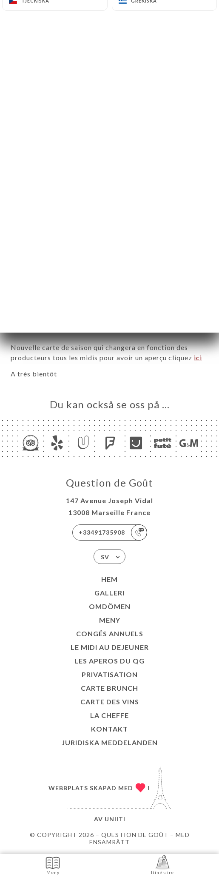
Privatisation (110, 674)
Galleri (109, 593)
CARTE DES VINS (109, 702)
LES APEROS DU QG (109, 661)
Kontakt (109, 729)
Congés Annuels (109, 633)
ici (198, 357)
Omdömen (110, 606)
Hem (109, 579)
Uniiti (115, 819)
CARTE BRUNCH (109, 688)
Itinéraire (162, 865)
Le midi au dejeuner (110, 647)
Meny (109, 620)
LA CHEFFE (109, 715)
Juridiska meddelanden (110, 742)
